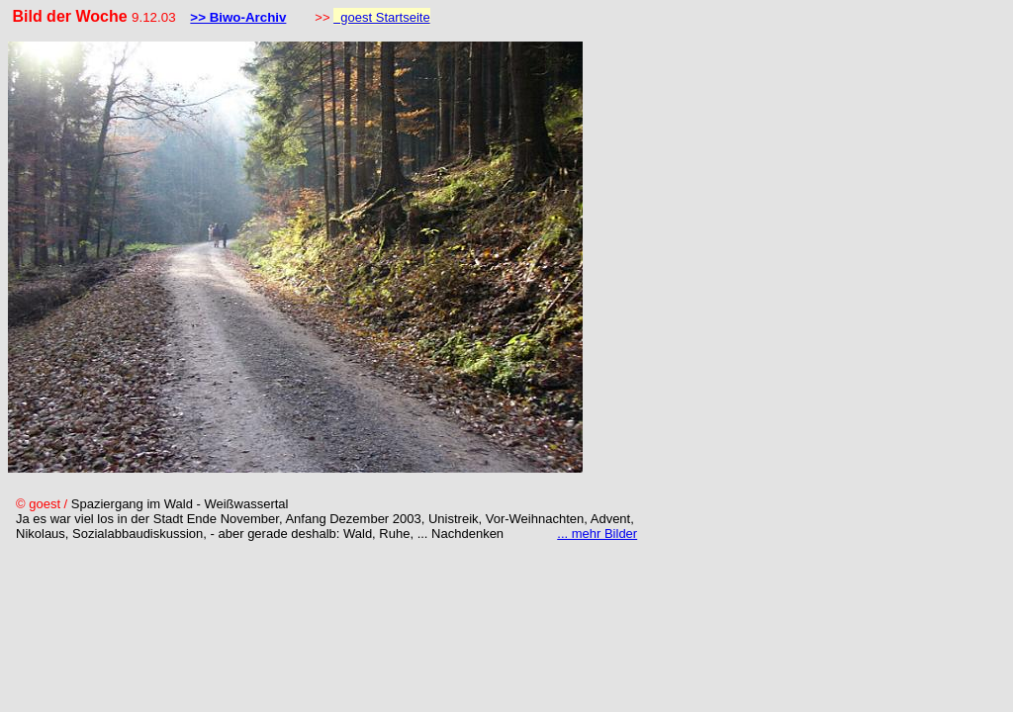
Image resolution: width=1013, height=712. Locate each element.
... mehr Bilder (597, 533)
